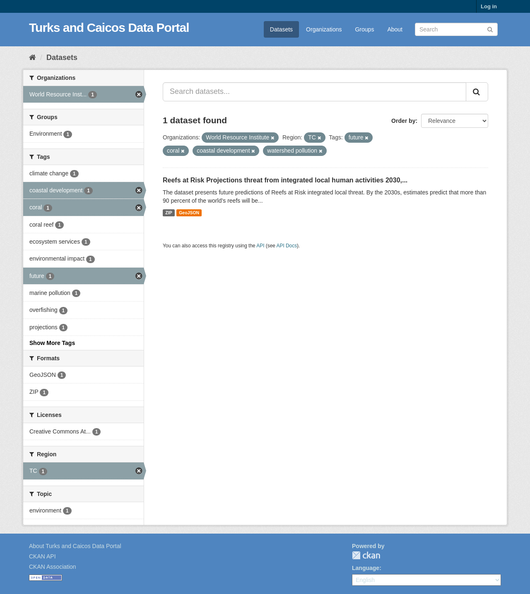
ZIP (168, 212)
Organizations (324, 29)
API (260, 246)
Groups (364, 29)
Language (365, 568)
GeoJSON (189, 212)
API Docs (287, 246)
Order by (403, 120)
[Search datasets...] (314, 91)
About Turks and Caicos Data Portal (75, 546)
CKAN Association (52, 566)
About (394, 29)
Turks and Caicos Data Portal (109, 27)
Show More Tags (52, 343)
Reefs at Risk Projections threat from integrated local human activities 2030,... (285, 180)
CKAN (366, 555)
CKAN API (42, 556)
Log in (489, 6)
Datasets (281, 29)
